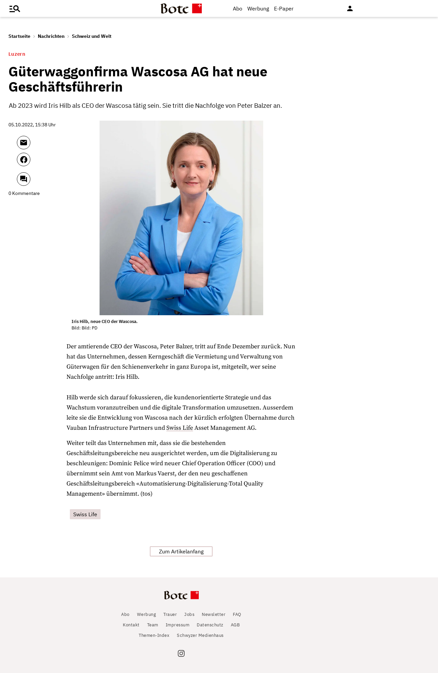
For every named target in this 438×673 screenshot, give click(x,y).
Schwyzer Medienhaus (200, 635)
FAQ (237, 614)
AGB (235, 625)
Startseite (19, 36)
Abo (237, 8)
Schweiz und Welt (91, 36)
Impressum (178, 625)
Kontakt (131, 625)
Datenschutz (210, 625)
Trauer (170, 614)
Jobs (189, 614)
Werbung (258, 8)
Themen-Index (154, 635)
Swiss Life (179, 428)
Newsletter (213, 614)
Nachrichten (51, 36)
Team (152, 625)
